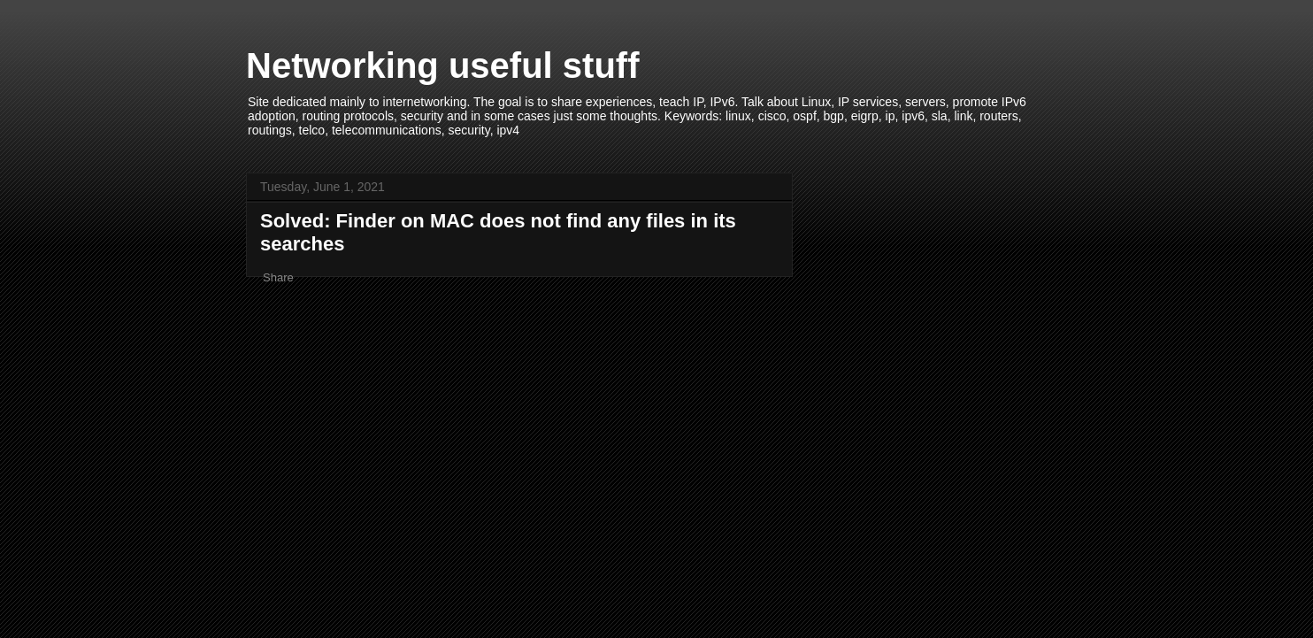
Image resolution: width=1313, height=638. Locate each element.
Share (278, 277)
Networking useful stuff (442, 65)
